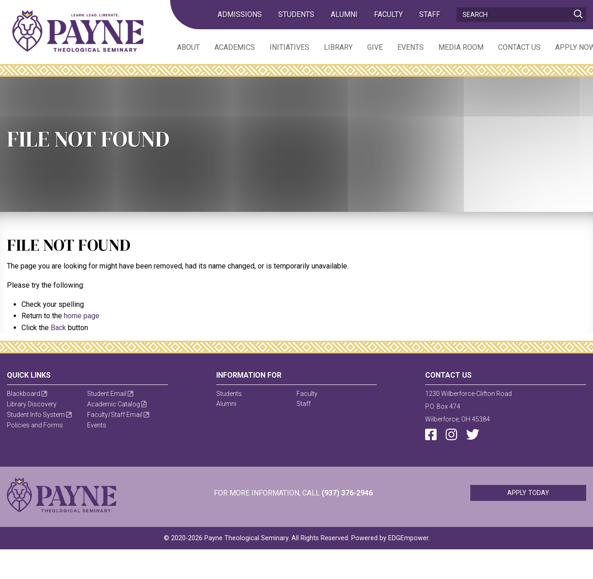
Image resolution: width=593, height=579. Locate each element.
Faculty (388, 14)
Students (296, 14)
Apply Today (528, 493)
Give (375, 47)
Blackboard (27, 393)
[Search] (521, 14)
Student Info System (39, 414)
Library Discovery (32, 404)
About (188, 47)
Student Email (110, 393)
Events (410, 47)
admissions (240, 14)
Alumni (344, 14)
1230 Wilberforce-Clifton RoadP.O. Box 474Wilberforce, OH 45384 (468, 406)
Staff (429, 14)
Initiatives (289, 47)
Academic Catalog (116, 404)
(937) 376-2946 (347, 493)
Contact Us (519, 47)
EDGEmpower (408, 538)
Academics (234, 47)
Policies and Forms (35, 425)
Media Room (461, 47)
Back (58, 327)
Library (338, 47)
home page (81, 315)
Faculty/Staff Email (118, 414)
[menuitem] (181, 46)
